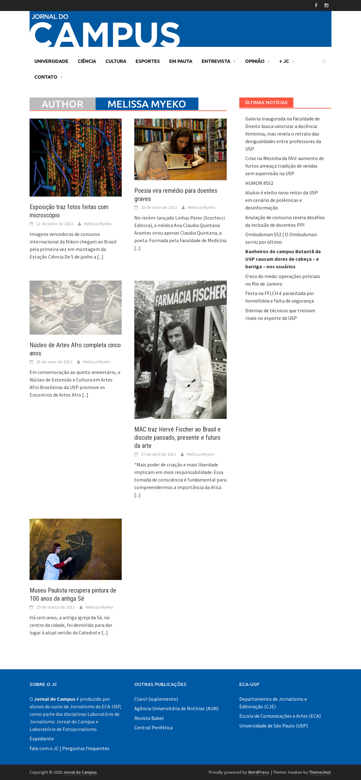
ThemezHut (319, 772)
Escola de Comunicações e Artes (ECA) (280, 716)
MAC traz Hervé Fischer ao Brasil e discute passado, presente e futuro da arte (177, 437)
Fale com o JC (44, 748)
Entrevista (216, 61)
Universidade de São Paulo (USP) (273, 725)
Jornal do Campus (80, 772)
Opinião (254, 61)
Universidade (51, 61)
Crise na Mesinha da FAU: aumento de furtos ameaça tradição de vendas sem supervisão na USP (284, 165)
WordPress (258, 772)
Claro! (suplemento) (156, 699)
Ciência (87, 61)
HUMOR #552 (259, 183)
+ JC (284, 61)
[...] (100, 257)
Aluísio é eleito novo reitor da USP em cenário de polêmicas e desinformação (281, 200)
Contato (45, 77)
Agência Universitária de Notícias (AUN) (176, 708)
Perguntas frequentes (85, 748)
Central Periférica (153, 727)
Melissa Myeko (98, 223)
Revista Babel (149, 718)
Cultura (115, 61)
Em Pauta (180, 61)
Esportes (148, 61)
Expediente (42, 738)
